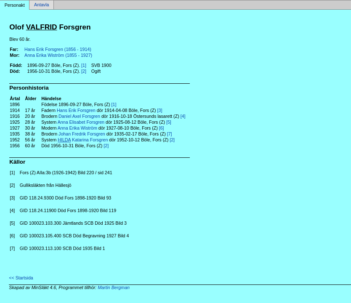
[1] (83, 65)
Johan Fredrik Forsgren (81, 133)
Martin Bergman (114, 287)
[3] (159, 110)
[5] (168, 122)
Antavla (41, 5)
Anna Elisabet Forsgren (81, 122)
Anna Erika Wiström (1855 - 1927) (58, 55)
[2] (83, 71)
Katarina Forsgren (83, 139)
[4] (183, 116)
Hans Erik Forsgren (76, 110)
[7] (169, 133)
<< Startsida (21, 277)
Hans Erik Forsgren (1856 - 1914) (57, 49)
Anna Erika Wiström (77, 127)
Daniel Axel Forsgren (79, 116)
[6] (161, 127)
